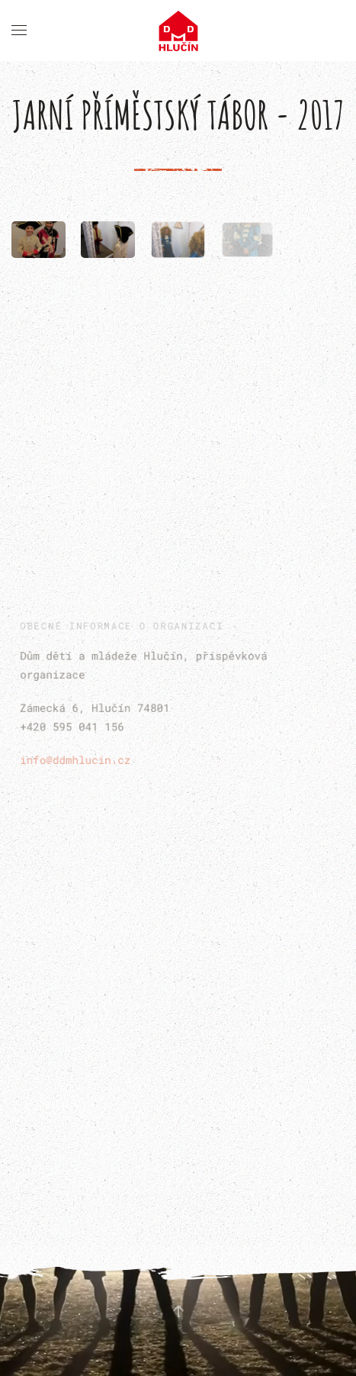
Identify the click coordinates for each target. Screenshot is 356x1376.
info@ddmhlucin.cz (77, 758)
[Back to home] (178, 30)
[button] (19, 30)
